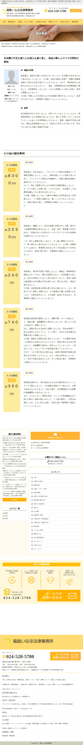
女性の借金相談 (7, 708)
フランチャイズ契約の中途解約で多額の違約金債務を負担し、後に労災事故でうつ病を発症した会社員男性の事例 (14, 493)
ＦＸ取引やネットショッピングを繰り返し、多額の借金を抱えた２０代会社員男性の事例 (14, 480)
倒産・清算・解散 (55, 723)
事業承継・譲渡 (38, 515)
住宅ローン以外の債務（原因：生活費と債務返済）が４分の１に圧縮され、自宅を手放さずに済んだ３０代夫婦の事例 (14, 449)
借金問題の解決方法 (40, 500)
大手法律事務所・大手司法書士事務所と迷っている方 (44, 704)
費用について (53, 22)
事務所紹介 (12, 22)
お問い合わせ (64, 22)
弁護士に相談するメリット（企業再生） (15, 728)
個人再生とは (6, 696)
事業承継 (5, 736)
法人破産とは (44, 723)
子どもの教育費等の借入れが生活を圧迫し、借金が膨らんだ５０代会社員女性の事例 (14, 466)
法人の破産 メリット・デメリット (13, 723)
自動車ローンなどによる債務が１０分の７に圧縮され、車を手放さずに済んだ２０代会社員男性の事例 (14, 473)
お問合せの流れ (41, 22)
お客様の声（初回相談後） (41, 519)
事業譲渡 (12, 736)
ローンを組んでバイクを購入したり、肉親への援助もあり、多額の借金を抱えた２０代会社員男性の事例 (14, 486)
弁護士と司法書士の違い (41, 496)
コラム (58, 684)
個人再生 (5, 516)
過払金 (36, 507)
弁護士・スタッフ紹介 (25, 22)
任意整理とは (25, 696)
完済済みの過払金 (16, 716)
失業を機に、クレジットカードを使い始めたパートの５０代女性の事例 (14, 455)
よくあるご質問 (38, 530)
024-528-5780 (55, 10)
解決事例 (75, 22)
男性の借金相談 (68, 704)
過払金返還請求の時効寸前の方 (33, 716)
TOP (4, 22)
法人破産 (36, 511)
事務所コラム (38, 534)
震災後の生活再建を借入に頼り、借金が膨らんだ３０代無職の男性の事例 (14, 460)
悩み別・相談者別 (39, 504)
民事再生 (65, 723)
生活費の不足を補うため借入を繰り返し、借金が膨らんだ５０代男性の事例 (14, 444)
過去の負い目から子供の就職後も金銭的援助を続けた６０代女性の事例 (14, 439)
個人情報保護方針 (39, 537)
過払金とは (5, 716)
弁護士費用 (37, 492)
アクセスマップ (38, 541)
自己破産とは (16, 696)
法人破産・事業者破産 (32, 723)
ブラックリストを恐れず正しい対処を (14, 704)
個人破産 (29, 162)
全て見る (14, 499)
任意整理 (5, 513)
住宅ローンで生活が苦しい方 (22, 708)
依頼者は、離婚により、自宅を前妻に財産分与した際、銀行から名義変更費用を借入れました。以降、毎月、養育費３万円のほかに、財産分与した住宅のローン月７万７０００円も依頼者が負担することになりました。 (50, 231)
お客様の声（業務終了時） (41, 522)
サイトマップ (38, 549)
